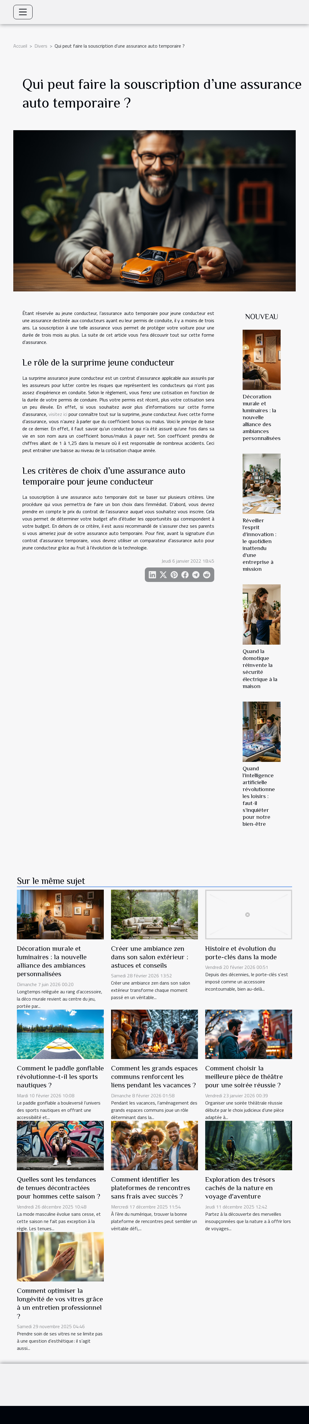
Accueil (20, 45)
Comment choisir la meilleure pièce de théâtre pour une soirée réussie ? (244, 1076)
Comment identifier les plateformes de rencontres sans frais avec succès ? (150, 1187)
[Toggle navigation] (23, 12)
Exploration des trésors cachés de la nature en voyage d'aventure (240, 1187)
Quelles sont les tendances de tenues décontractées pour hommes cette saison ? (58, 1187)
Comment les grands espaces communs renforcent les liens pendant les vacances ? (154, 1076)
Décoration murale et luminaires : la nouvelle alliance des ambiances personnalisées (262, 417)
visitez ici (58, 414)
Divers (40, 45)
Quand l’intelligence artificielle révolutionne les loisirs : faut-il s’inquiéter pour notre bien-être (259, 796)
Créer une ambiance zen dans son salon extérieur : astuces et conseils (149, 957)
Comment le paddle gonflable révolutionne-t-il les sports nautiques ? (60, 1076)
